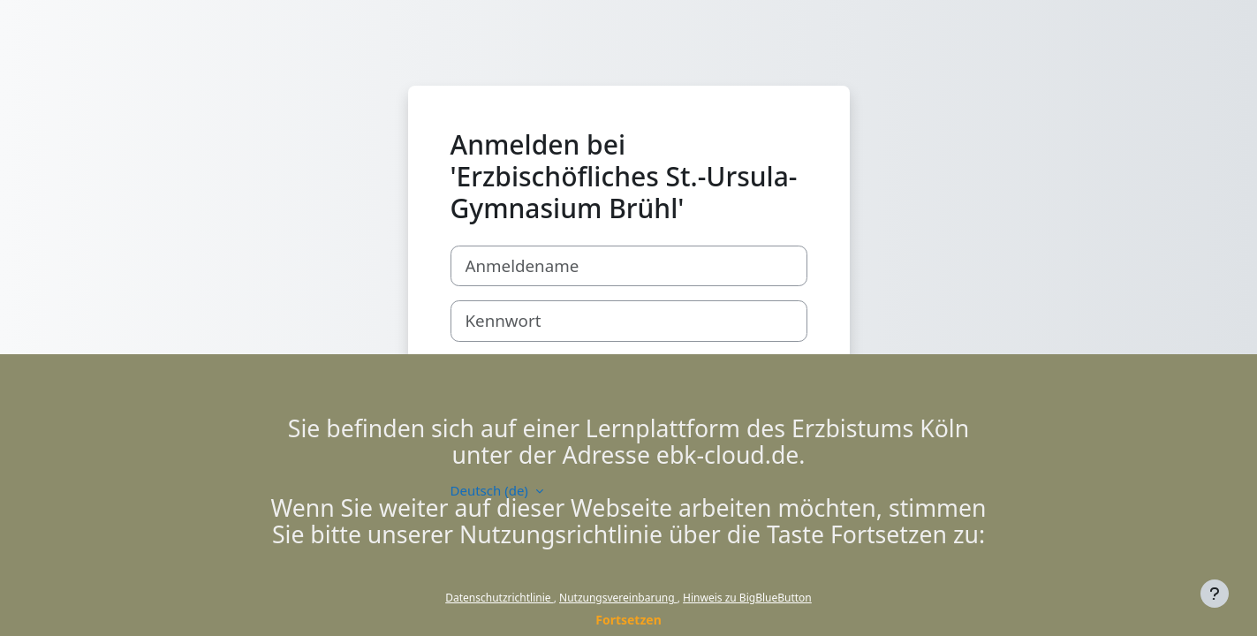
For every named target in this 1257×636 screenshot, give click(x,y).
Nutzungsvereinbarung (618, 597)
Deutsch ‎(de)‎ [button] (491, 490)
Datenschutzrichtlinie (499, 597)
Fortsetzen (628, 619)
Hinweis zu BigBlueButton (747, 597)
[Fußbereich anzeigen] (1214, 593)
